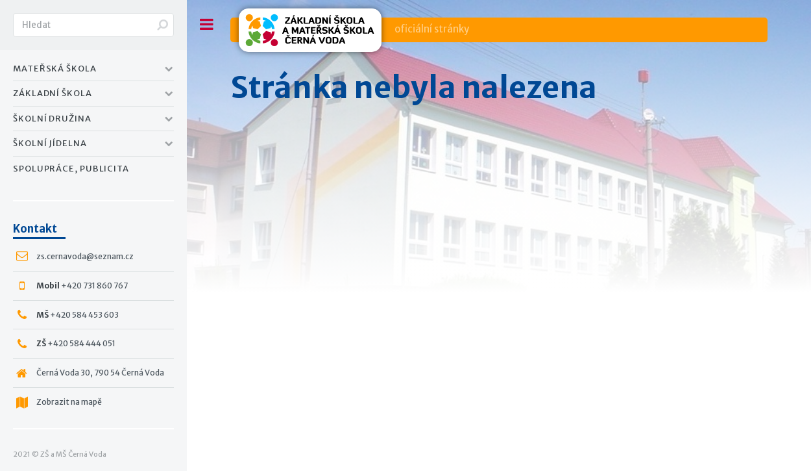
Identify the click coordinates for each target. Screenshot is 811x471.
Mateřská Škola (55, 68)
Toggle (206, 24)
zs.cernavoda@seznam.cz (85, 256)
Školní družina (52, 118)
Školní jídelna (50, 143)
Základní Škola (52, 93)
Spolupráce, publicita (71, 168)
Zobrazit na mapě (69, 402)
